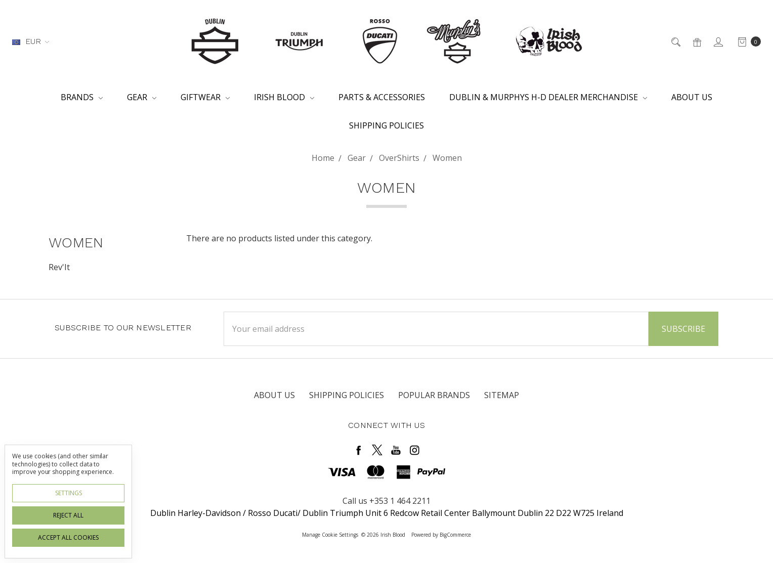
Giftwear (205, 97)
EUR (30, 41)
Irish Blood (284, 97)
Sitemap (501, 395)
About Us (691, 97)
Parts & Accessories (381, 97)
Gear (141, 97)
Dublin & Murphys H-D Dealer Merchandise (548, 97)
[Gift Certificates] (696, 41)
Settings (68, 493)
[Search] (675, 41)
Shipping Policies (386, 125)
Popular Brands (434, 395)
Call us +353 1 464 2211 (386, 500)
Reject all (68, 515)
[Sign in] (717, 41)
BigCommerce (455, 534)
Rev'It (59, 267)
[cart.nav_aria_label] (746, 41)
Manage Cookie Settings (330, 534)
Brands (82, 97)
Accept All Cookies (68, 537)
